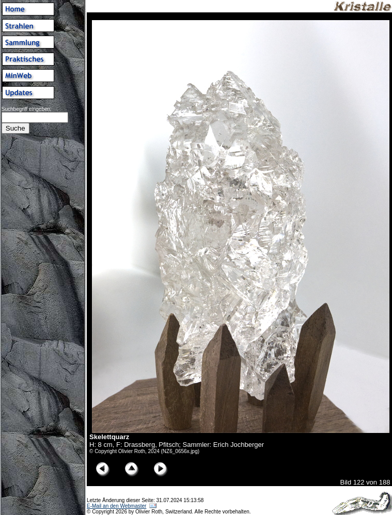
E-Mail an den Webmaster (116, 506)
